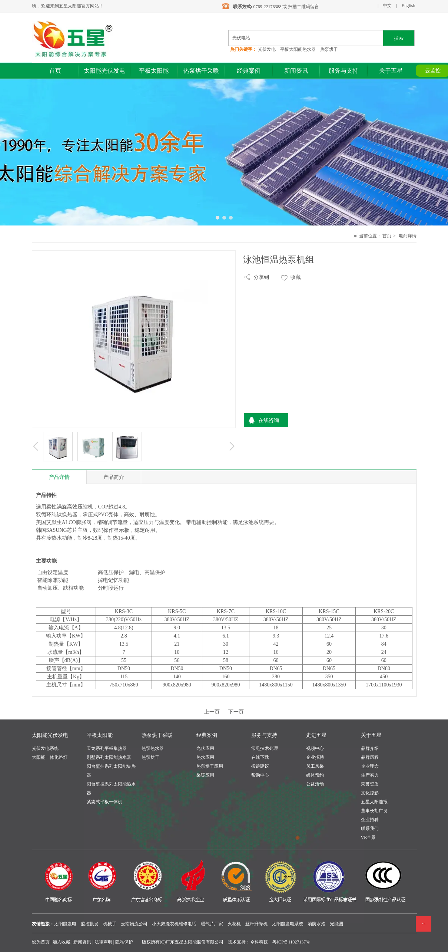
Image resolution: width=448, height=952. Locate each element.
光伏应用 (205, 748)
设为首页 (41, 942)
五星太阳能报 (374, 801)
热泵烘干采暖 (157, 735)
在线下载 (260, 757)
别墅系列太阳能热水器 (109, 757)
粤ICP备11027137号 (291, 942)
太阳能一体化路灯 (49, 757)
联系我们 (370, 828)
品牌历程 (370, 757)
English (408, 5)
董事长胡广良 (374, 810)
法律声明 (103, 942)
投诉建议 (260, 766)
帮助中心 (260, 775)
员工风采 (315, 766)
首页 (386, 235)
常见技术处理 (264, 748)
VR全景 (368, 837)
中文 (387, 5)
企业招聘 (315, 757)
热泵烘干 (150, 757)
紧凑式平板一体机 (104, 801)
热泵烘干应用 (209, 766)
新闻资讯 (82, 942)
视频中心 (315, 748)
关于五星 (371, 735)
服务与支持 (264, 735)
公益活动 (315, 784)
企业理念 (370, 766)
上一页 (212, 712)
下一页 (236, 712)
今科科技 (259, 942)
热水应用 (205, 757)
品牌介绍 (370, 748)
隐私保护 (124, 942)
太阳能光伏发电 (50, 735)
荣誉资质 (370, 784)
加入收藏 (61, 942)
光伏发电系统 (45, 748)
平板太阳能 (100, 735)
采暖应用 (205, 775)
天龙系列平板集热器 (107, 748)
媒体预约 (315, 775)
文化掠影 (370, 792)
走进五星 (316, 735)
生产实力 (370, 775)
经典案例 (206, 735)
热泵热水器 (153, 748)
